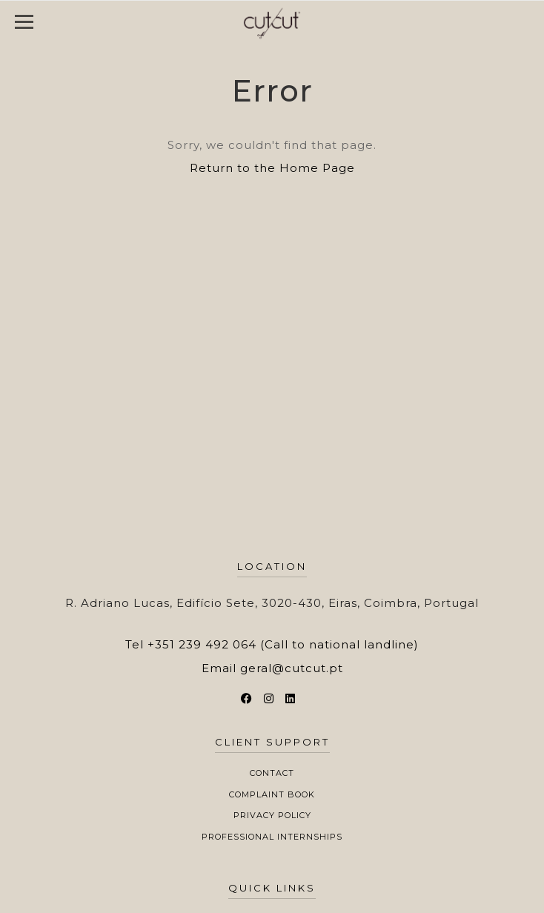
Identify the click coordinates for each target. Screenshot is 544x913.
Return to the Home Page (272, 168)
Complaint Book (272, 794)
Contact (272, 773)
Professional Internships (272, 836)
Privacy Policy (272, 815)
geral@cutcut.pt (291, 668)
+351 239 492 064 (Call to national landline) (283, 644)
